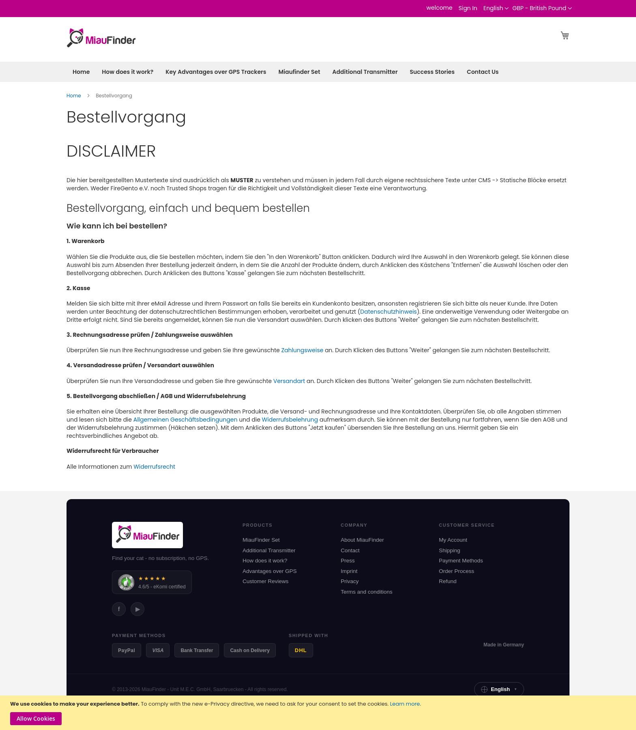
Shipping (449, 550)
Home (74, 95)
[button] (542, 8)
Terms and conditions (367, 592)
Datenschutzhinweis (388, 312)
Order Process (456, 571)
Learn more (405, 704)
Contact (350, 550)
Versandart (289, 381)
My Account (453, 540)
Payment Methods (461, 561)
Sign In (467, 8)
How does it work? (265, 561)
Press (348, 561)
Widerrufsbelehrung (290, 420)
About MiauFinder (362, 540)
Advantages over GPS (270, 571)
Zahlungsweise (302, 350)
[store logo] (101, 39)
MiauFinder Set (261, 540)
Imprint (349, 571)
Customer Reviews (265, 581)
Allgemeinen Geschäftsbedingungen (185, 420)
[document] (319, 712)
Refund (448, 581)
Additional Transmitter (269, 550)
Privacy (350, 581)
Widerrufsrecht (154, 467)
